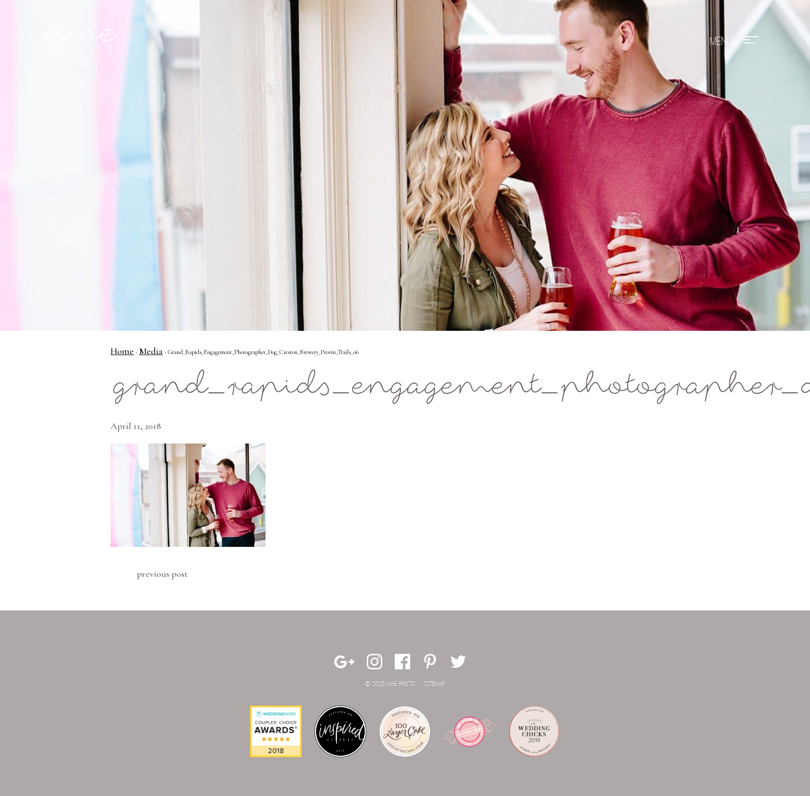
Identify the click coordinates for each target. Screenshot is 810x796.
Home (122, 351)
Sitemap (434, 684)
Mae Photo (82, 41)
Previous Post (162, 573)
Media (151, 351)
